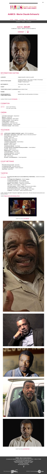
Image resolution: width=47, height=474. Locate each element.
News (27, 19)
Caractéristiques (10, 99)
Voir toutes (23, 218)
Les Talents (21, 19)
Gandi (27, 464)
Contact (21, 32)
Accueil (11, 19)
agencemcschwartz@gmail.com (23, 460)
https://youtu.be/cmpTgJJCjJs (12, 196)
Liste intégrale (28, 21)
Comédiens (23, 21)
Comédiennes (18, 21)
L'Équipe (16, 19)
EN (42, 2)
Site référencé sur (11, 471)
